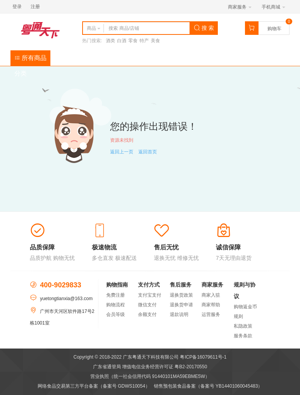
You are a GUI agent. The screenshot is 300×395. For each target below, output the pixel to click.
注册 (35, 6)
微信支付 (147, 304)
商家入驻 (211, 295)
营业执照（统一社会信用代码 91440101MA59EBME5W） (150, 376)
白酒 (121, 40)
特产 (144, 40)
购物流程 (115, 304)
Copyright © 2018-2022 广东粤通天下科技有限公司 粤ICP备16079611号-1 (150, 357)
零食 (133, 40)
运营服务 (211, 314)
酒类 (110, 40)
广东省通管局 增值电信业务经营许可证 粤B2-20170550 (150, 366)
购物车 (274, 28)
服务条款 (243, 335)
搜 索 (204, 28)
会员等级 (115, 314)
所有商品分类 (30, 60)
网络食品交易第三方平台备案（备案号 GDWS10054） (94, 386)
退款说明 (179, 314)
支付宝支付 (149, 295)
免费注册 (115, 295)
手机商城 (273, 7)
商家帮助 (211, 304)
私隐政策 (243, 326)
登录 (17, 6)
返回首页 (147, 152)
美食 (155, 40)
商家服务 (240, 7)
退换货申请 (181, 304)
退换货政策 (181, 295)
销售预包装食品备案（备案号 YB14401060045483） (208, 386)
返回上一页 (121, 152)
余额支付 (147, 314)
